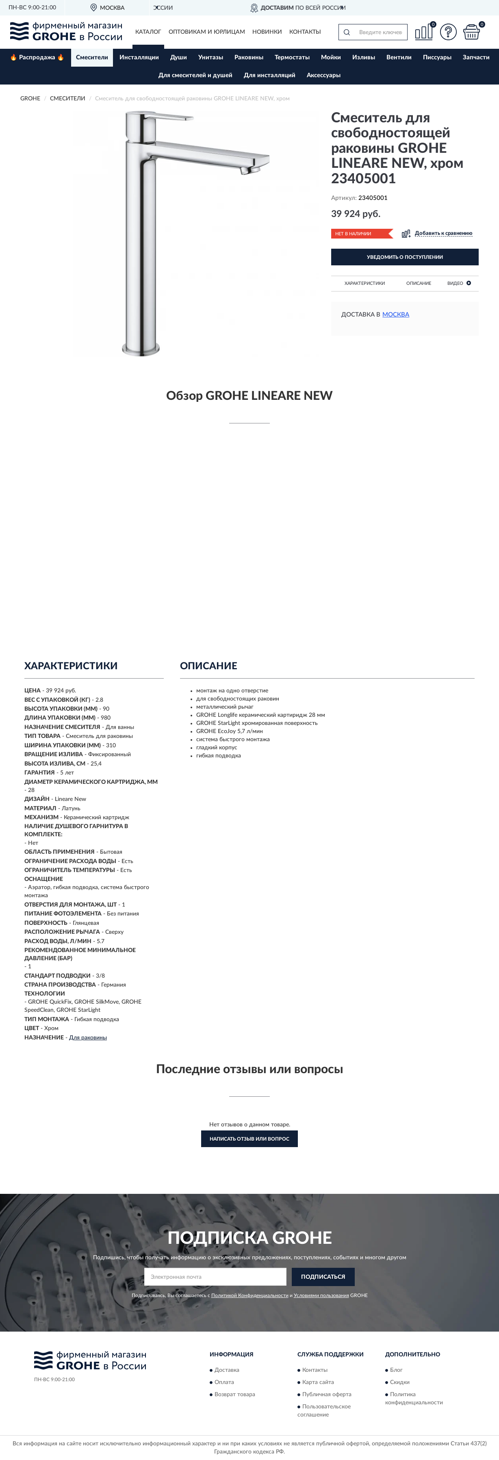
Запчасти (476, 57)
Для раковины (88, 1038)
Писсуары (437, 57)
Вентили (399, 57)
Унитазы (210, 57)
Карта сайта (318, 1382)
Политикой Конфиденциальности (250, 1295)
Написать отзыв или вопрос (249, 1139)
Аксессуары (324, 75)
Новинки (267, 32)
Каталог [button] (148, 32)
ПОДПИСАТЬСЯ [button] (323, 1277)
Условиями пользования (321, 1295)
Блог (396, 1370)
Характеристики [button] (365, 283)
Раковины (248, 57)
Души (178, 57)
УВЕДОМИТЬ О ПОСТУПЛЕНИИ (405, 257)
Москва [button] (395, 315)
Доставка (227, 1370)
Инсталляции (139, 57)
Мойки (331, 57)
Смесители (92, 57)
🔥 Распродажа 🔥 (37, 57)
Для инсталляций (269, 75)
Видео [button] (459, 283)
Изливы (363, 57)
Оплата (224, 1382)
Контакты (305, 32)
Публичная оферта (326, 1394)
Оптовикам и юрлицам (207, 32)
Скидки (400, 1382)
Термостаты (292, 57)
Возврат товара (235, 1394)
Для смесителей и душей (195, 75)
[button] (448, 32)
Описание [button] (418, 283)
